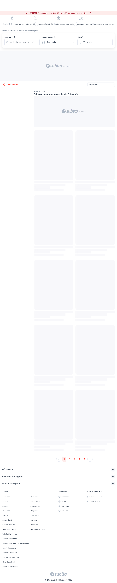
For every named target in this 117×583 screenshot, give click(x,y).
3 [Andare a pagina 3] (74, 459)
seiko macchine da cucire (64, 24)
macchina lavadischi (45, 24)
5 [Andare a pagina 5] (84, 459)
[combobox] (22, 42)
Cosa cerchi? (9, 37)
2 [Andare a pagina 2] (69, 459)
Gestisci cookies (8, 525)
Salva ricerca (10, 84)
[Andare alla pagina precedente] (58, 459)
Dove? (80, 37)
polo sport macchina (84, 24)
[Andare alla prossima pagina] (90, 459)
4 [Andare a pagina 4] (79, 459)
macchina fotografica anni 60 (24, 24)
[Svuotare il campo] (37, 42)
